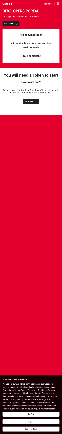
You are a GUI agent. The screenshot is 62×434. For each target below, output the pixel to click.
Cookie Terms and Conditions (34, 390)
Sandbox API (36, 90)
